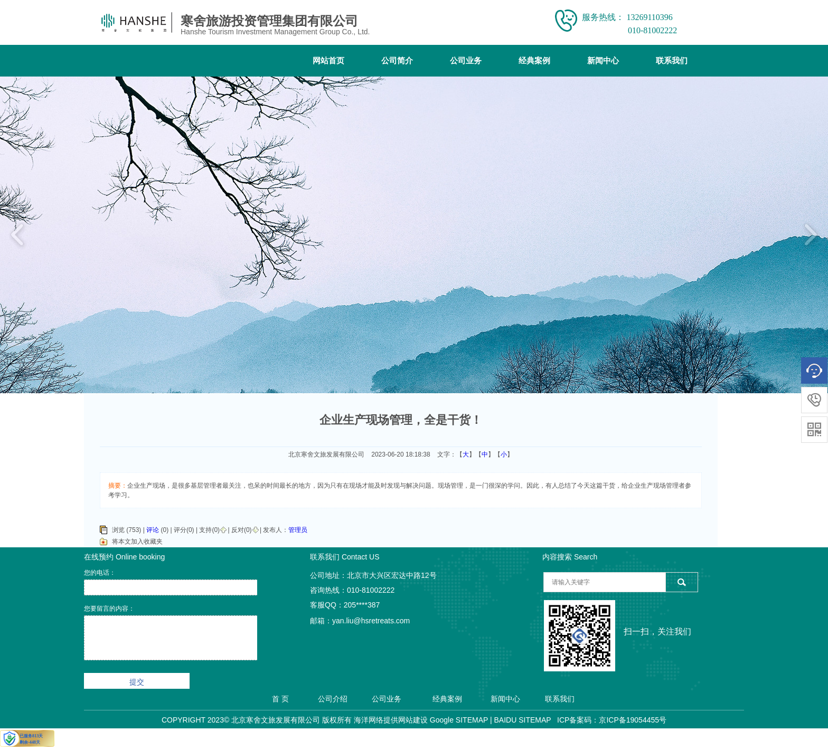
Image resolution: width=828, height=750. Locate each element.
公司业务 (466, 60)
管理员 (297, 530)
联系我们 (672, 60)
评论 (152, 530)
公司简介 (397, 60)
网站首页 (328, 60)
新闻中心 (603, 60)
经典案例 (534, 60)
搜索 (681, 582)
